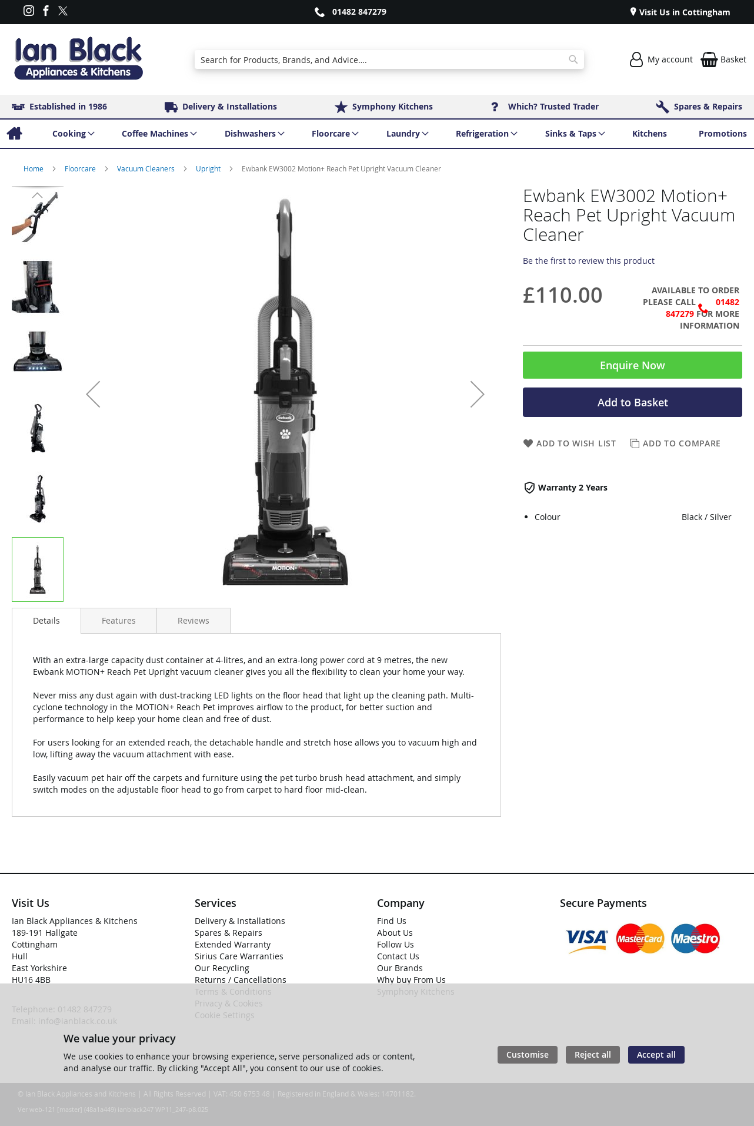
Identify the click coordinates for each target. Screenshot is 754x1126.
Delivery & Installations (240, 920)
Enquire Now (632, 365)
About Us (395, 932)
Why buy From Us (411, 979)
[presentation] (46, 621)
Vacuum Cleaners (146, 168)
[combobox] (389, 59)
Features (119, 620)
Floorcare (81, 168)
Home (34, 168)
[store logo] (78, 59)
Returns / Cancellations (240, 979)
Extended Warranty (233, 944)
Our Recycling (222, 967)
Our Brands (400, 967)
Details (46, 620)
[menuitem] (14, 134)
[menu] (377, 134)
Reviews (193, 620)
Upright (209, 168)
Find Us (391, 920)
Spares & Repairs (228, 932)
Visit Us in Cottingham (683, 12)
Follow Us (395, 944)
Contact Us (398, 956)
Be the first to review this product (589, 260)
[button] (92, 394)
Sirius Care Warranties (239, 956)
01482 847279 (359, 11)
